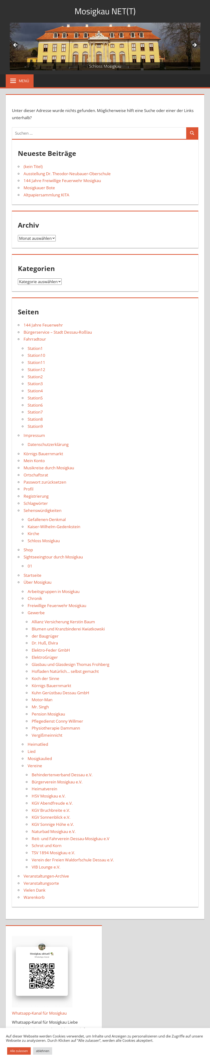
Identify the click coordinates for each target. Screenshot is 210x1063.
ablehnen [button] (42, 1051)
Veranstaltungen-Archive (46, 876)
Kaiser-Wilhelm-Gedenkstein (54, 526)
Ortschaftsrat (36, 475)
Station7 (35, 412)
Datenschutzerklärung (48, 444)
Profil (28, 489)
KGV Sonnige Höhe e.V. (53, 824)
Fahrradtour (35, 339)
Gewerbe (36, 612)
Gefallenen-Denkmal (47, 519)
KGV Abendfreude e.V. (52, 803)
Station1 (35, 348)
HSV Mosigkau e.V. (48, 796)
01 (30, 566)
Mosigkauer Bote (39, 187)
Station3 (35, 383)
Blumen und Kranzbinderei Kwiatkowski (68, 629)
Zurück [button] (15, 45)
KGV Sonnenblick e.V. (51, 817)
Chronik (35, 598)
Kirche (33, 533)
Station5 (35, 398)
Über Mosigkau (37, 582)
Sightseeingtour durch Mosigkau (53, 557)
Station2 (35, 376)
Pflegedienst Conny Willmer (57, 721)
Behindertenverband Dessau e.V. (62, 774)
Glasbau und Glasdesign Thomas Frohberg (70, 664)
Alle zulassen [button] (19, 1051)
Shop (28, 549)
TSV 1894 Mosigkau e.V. (53, 852)
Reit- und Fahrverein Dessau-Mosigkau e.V (70, 838)
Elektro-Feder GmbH (51, 650)
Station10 (36, 355)
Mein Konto (34, 460)
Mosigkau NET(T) (105, 11)
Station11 (36, 362)
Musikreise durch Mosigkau (49, 467)
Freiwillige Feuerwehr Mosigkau (57, 605)
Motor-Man (42, 699)
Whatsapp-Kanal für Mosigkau (39, 1013)
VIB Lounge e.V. (46, 867)
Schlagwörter (36, 503)
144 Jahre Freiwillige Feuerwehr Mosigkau (62, 180)
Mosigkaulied (40, 758)
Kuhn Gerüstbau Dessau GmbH (60, 692)
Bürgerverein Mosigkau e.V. (57, 782)
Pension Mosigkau (48, 714)
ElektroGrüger (45, 657)
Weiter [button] (194, 45)
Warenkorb (34, 897)
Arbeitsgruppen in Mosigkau (54, 591)
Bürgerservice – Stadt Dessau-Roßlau (58, 332)
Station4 (35, 391)
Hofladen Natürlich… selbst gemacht (65, 671)
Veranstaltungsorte (41, 883)
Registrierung (36, 496)
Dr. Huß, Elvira (45, 643)
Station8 (35, 419)
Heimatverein (44, 789)
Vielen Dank (34, 890)
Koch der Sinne (45, 678)
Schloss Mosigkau (44, 540)
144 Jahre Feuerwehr (43, 325)
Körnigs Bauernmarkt (43, 453)
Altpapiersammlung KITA (46, 195)
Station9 (35, 426)
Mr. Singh (40, 707)
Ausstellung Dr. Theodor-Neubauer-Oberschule (67, 173)
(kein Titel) (33, 166)
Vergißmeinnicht (47, 735)
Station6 (35, 405)
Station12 (36, 369)
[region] (105, 46)
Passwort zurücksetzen (45, 482)
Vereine (35, 765)
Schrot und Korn (46, 845)
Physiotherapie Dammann (56, 728)
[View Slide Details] (105, 46)
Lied (31, 751)
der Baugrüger (45, 636)
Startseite (32, 575)
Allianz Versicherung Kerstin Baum (63, 621)
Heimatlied (38, 744)
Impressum (34, 435)
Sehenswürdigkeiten (42, 510)
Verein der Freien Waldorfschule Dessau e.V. (73, 860)
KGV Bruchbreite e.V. (51, 810)
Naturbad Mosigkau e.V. (53, 831)
